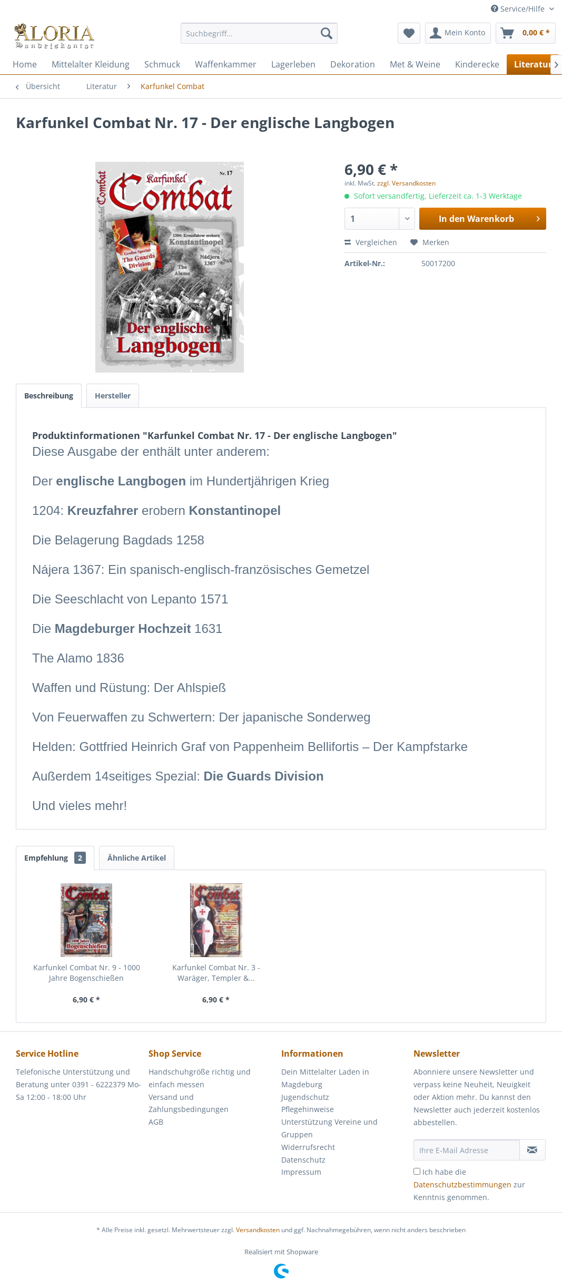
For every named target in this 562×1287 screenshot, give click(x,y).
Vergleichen (370, 242)
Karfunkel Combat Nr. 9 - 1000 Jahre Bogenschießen (86, 972)
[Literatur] (533, 64)
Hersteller (113, 396)
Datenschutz (303, 1160)
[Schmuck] (162, 64)
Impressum (301, 1172)
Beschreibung (48, 396)
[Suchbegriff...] (259, 33)
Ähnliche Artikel (136, 858)
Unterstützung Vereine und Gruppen (329, 1128)
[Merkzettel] (409, 33)
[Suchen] (326, 33)
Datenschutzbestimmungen (462, 1184)
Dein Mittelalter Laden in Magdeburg (325, 1078)
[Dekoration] (352, 64)
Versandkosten (258, 1229)
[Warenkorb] (526, 33)
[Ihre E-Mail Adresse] (466, 1150)
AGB (156, 1122)
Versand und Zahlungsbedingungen (189, 1103)
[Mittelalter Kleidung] (90, 64)
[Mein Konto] (458, 33)
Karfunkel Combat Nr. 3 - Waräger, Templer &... (216, 972)
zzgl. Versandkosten (406, 183)
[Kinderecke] (477, 64)
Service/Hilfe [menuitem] (519, 9)
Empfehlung (55, 858)
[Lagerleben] (293, 64)
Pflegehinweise (307, 1109)
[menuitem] (259, 38)
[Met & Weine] (415, 64)
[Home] (24, 64)
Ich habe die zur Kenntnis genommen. (469, 1184)
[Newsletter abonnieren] (532, 1150)
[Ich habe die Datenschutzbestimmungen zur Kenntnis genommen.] (416, 1171)
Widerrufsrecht (308, 1147)
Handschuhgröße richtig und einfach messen (200, 1078)
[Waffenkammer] (226, 64)
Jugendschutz (305, 1097)
